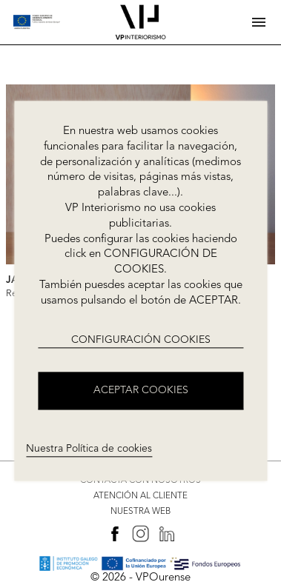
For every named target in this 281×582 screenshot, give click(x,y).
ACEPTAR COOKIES (140, 391)
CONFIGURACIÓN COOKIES (141, 340)
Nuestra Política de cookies (89, 449)
